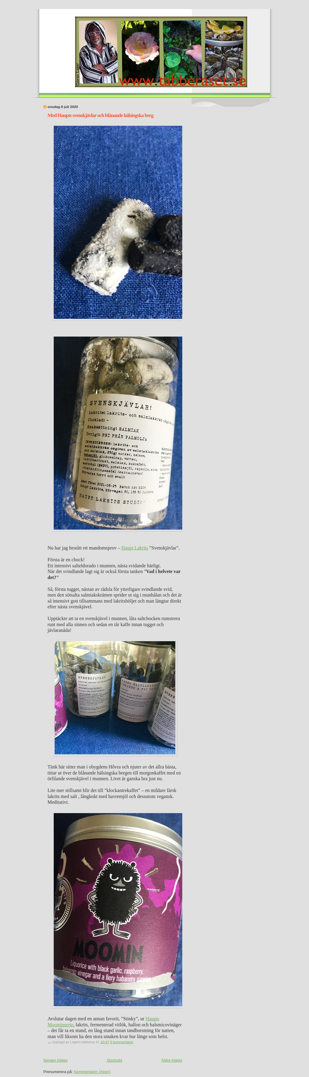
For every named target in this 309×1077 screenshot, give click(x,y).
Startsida (114, 1060)
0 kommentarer (121, 1042)
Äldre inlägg (171, 1060)
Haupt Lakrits (134, 547)
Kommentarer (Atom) (92, 1071)
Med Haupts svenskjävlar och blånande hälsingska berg (100, 115)
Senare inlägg (55, 1060)
